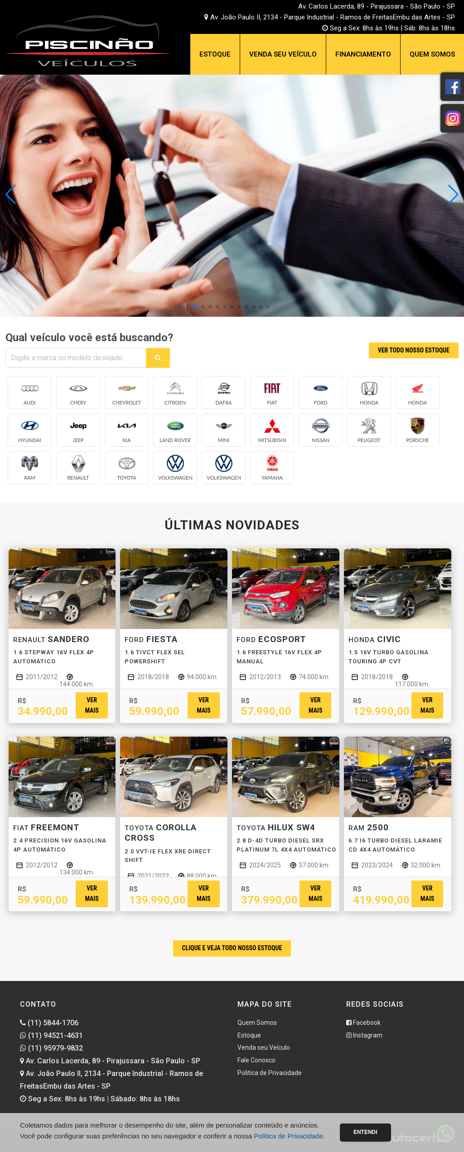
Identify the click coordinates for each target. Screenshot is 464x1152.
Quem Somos (432, 54)
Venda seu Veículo (283, 54)
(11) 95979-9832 (51, 1048)
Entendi (365, 1132)
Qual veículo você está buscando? (89, 337)
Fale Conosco (256, 1060)
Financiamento (363, 54)
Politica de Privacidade (269, 1072)
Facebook (363, 1022)
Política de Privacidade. (289, 1136)
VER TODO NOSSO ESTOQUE (414, 350)
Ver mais (91, 705)
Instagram (364, 1035)
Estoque (215, 54)
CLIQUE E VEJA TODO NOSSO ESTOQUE (232, 948)
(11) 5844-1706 (49, 1023)
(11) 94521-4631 (51, 1035)
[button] (453, 195)
